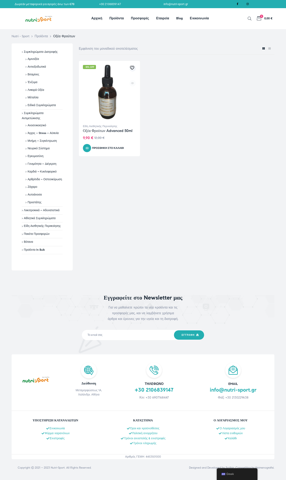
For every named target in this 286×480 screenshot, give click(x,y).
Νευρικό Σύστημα (39, 148)
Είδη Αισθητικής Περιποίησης (100, 126)
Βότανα (28, 242)
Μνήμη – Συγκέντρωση (42, 141)
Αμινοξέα (33, 59)
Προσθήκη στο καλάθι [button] (108, 148)
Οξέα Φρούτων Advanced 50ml (107, 131)
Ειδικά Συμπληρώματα (42, 105)
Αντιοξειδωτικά (37, 66)
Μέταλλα (33, 97)
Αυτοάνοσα (35, 194)
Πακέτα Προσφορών (37, 234)
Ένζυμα (32, 82)
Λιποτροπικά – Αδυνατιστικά (41, 210)
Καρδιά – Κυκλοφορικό (42, 171)
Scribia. (230, 467)
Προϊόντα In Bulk (34, 250)
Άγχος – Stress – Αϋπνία (43, 133)
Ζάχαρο (32, 187)
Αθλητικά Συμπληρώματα (40, 218)
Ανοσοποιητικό (37, 125)
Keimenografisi (264, 467)
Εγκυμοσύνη (35, 156)
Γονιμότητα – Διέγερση (42, 164)
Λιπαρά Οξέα (36, 90)
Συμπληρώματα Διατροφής (41, 52)
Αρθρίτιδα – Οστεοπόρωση (45, 179)
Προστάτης (34, 202)
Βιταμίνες (33, 74)
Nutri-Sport (58, 467)
